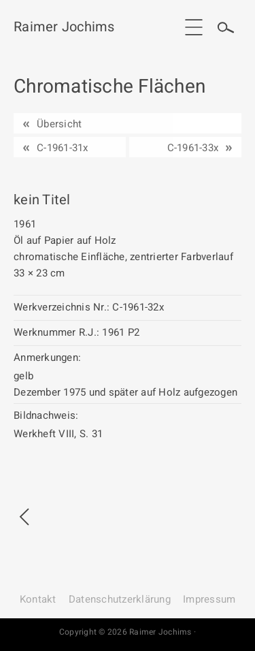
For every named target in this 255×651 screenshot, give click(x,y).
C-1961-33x (193, 147)
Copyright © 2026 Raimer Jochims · (127, 632)
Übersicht (59, 123)
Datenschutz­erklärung (120, 599)
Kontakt (38, 599)
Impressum (209, 599)
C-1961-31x (62, 147)
